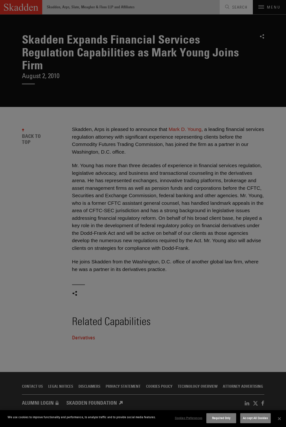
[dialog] (143, 418)
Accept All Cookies (255, 418)
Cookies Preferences (188, 418)
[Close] (279, 419)
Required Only (221, 418)
